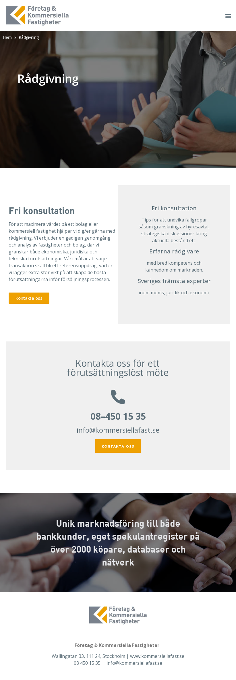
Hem (7, 37)
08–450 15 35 (118, 416)
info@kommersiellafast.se (118, 430)
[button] (228, 15)
